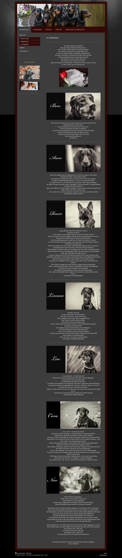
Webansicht (103, 555)
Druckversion (20, 553)
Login (105, 553)
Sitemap (28, 553)
